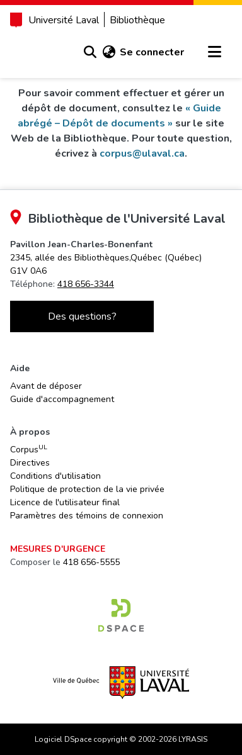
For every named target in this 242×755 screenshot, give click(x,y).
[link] (121, 615)
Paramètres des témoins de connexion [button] (86, 516)
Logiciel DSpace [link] (63, 739)
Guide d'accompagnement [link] (62, 399)
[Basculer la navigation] (214, 52)
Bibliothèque (137, 20)
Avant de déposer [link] (46, 386)
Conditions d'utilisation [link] (55, 476)
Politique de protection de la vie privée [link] (87, 489)
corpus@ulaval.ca (142, 153)
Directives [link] (30, 463)
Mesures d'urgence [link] (57, 549)
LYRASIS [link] (192, 739)
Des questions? (82, 316)
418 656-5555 (91, 562)
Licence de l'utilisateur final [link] (65, 502)
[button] (90, 52)
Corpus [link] (28, 449)
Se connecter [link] (152, 52)
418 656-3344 (85, 284)
